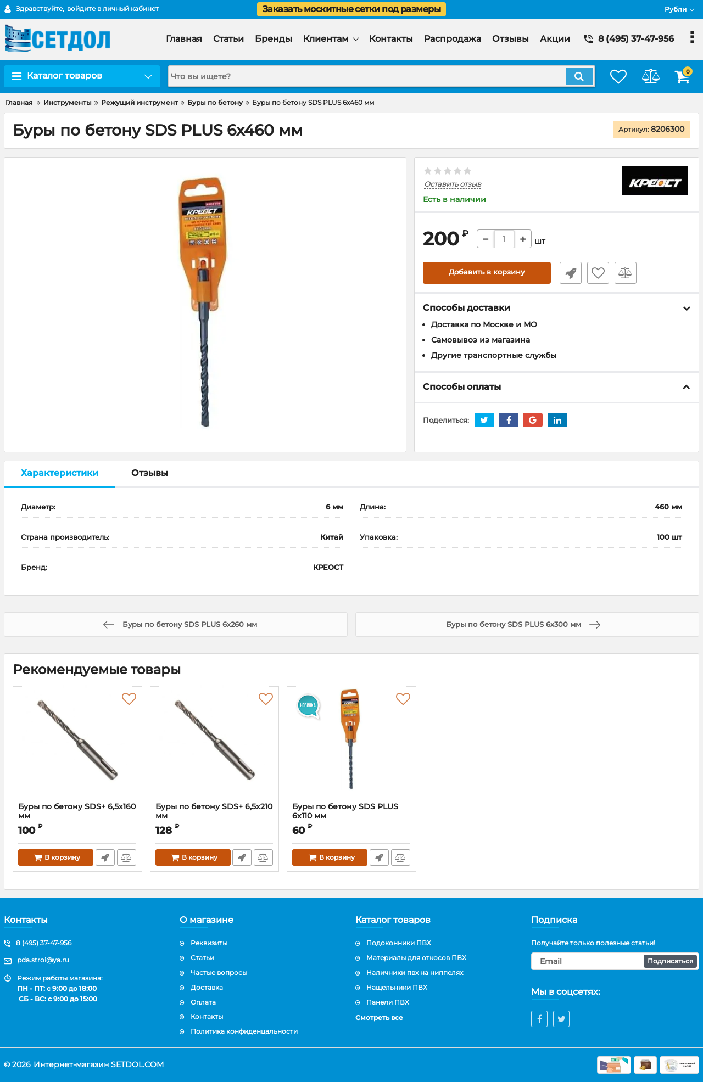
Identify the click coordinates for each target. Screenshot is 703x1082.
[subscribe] (615, 961)
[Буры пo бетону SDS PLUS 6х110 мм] (351, 747)
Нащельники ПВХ (396, 987)
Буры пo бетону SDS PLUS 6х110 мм (351, 816)
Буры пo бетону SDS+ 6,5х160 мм (62, 811)
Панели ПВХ (387, 1002)
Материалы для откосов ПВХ (416, 958)
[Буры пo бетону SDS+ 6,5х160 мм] (77, 747)
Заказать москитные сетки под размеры (351, 9)
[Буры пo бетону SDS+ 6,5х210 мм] (215, 747)
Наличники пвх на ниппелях (414, 972)
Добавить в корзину (486, 273)
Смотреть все (379, 1017)
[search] (372, 76)
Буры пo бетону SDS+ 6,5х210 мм (214, 811)
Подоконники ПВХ (398, 943)
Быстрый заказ (567, 273)
